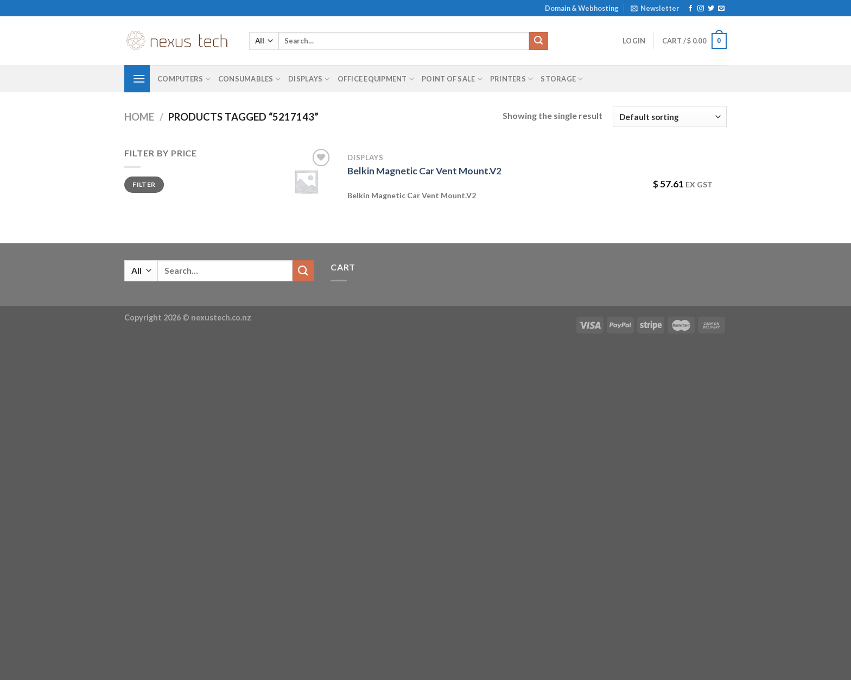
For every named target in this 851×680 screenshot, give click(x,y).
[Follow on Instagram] (700, 8)
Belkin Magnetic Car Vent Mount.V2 (424, 171)
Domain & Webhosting (582, 8)
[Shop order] (670, 116)
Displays (309, 79)
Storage (562, 79)
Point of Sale (452, 79)
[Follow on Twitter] (711, 8)
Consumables (249, 79)
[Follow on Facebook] (690, 8)
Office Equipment (376, 79)
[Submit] (538, 41)
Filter (143, 184)
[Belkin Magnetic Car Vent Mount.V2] (306, 181)
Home (139, 117)
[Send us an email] (721, 8)
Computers (184, 79)
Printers (512, 79)
